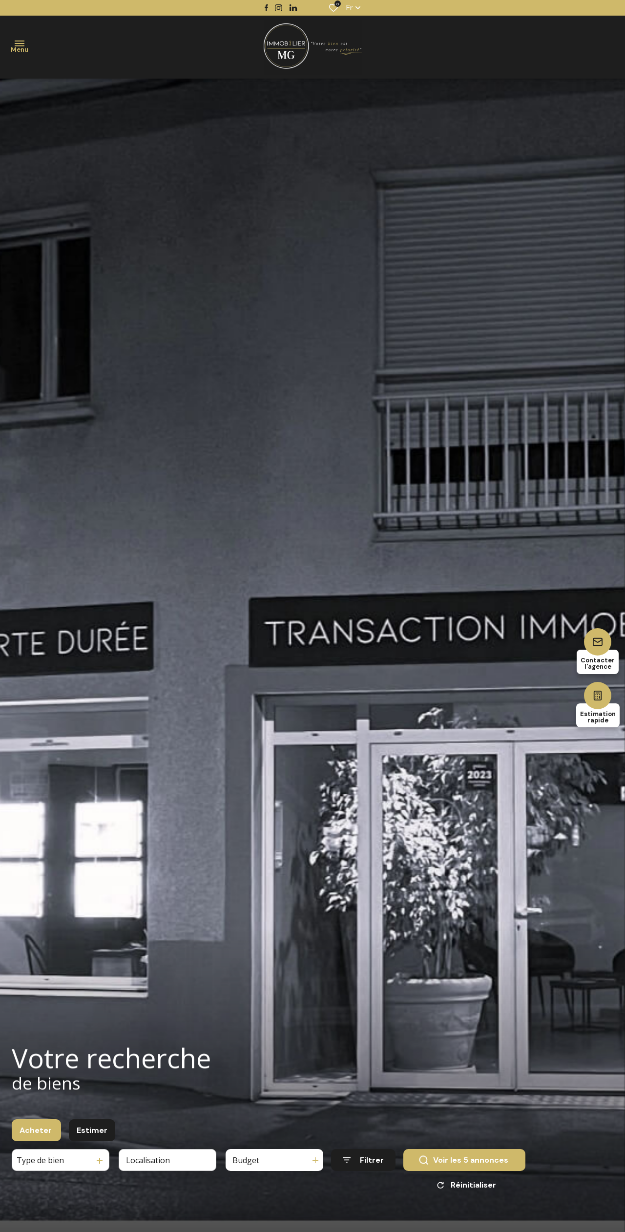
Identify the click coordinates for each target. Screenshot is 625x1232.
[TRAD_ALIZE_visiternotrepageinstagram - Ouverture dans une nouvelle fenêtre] (278, 8)
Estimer (92, 1132)
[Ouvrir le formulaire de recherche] (363, 1162)
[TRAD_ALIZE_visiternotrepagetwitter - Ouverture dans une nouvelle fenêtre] (293, 8)
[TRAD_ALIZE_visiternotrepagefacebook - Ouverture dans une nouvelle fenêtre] (266, 7)
